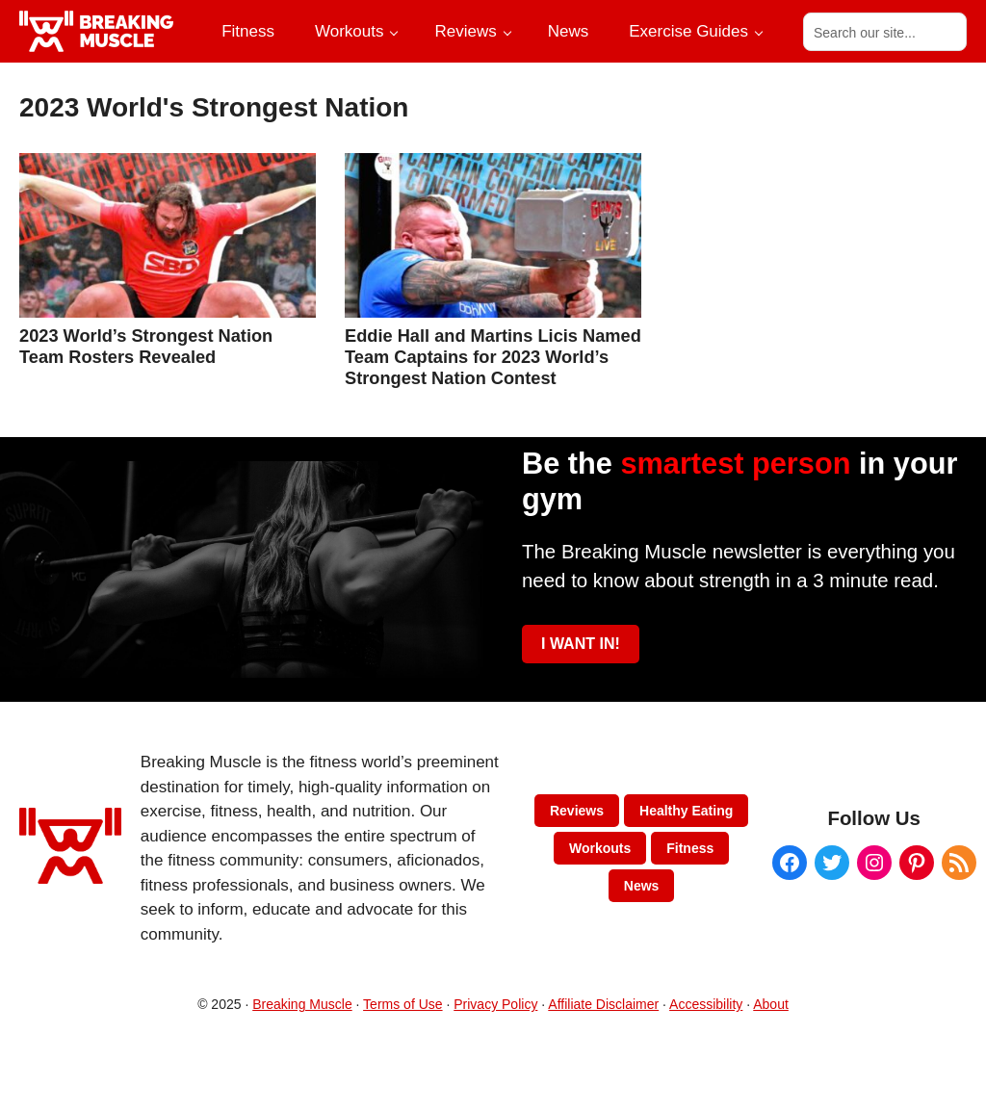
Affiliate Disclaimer (603, 1004)
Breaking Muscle (302, 1004)
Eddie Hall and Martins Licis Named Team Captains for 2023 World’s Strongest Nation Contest (493, 356)
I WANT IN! (580, 643)
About (771, 1004)
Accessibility (705, 1004)
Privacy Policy (495, 1004)
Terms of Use (402, 1004)
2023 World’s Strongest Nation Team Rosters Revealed (145, 346)
